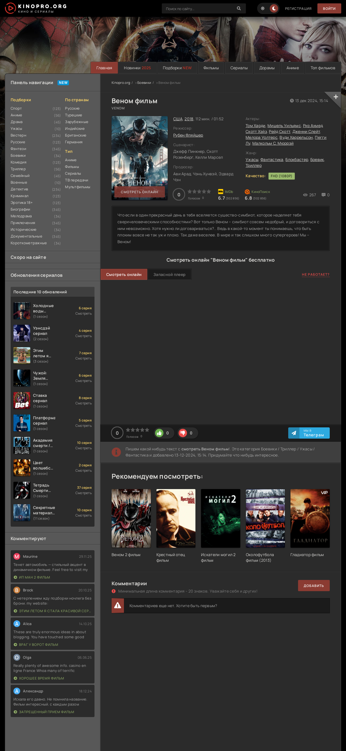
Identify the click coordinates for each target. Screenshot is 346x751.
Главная (104, 67)
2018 (188, 118)
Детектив (19, 189)
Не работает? (316, 274)
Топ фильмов (323, 67)
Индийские (75, 128)
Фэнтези (18, 148)
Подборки (177, 67)
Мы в (314, 433)
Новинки (137, 67)
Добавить (314, 585)
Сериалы (239, 67)
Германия (73, 141)
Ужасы (16, 128)
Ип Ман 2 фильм (32, 577)
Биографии (20, 209)
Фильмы (211, 67)
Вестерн (18, 135)
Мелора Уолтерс (262, 137)
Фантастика (271, 159)
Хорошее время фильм (39, 678)
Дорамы (267, 67)
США (178, 118)
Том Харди (256, 125)
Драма (16, 121)
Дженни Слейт (306, 131)
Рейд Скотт (279, 131)
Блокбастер (296, 159)
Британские (75, 135)
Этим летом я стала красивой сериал (53, 611)
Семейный (20, 175)
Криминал (19, 195)
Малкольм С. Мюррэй (273, 143)
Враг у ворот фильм (36, 644)
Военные (19, 182)
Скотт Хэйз (256, 131)
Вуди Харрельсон (296, 137)
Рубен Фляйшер (188, 135)
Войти (329, 8)
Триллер (18, 168)
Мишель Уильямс (284, 125)
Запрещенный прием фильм (44, 711)
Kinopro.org (121, 82)
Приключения (23, 222)
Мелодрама (21, 215)
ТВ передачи (76, 180)
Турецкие (73, 115)
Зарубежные (76, 121)
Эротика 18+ (22, 202)
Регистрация (298, 8)
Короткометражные (29, 242)
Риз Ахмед (313, 125)
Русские (18, 141)
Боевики (18, 155)
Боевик (317, 159)
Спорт (16, 108)
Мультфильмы (77, 186)
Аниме (293, 67)
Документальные (26, 236)
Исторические (23, 229)
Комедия (18, 162)
